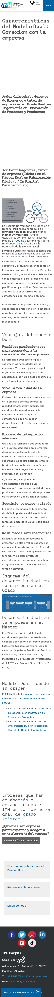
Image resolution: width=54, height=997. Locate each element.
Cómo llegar (9, 959)
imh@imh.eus (39, 976)
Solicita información (18, 992)
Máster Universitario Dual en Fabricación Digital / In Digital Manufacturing (28, 725)
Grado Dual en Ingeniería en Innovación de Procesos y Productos (29, 713)
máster (12, 818)
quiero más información (21, 840)
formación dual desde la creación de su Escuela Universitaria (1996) (26, 698)
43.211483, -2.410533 (22, 981)
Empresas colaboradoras (23, 887)
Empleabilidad (16, 905)
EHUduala (18, 240)
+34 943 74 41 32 (18, 976)
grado (29, 814)
